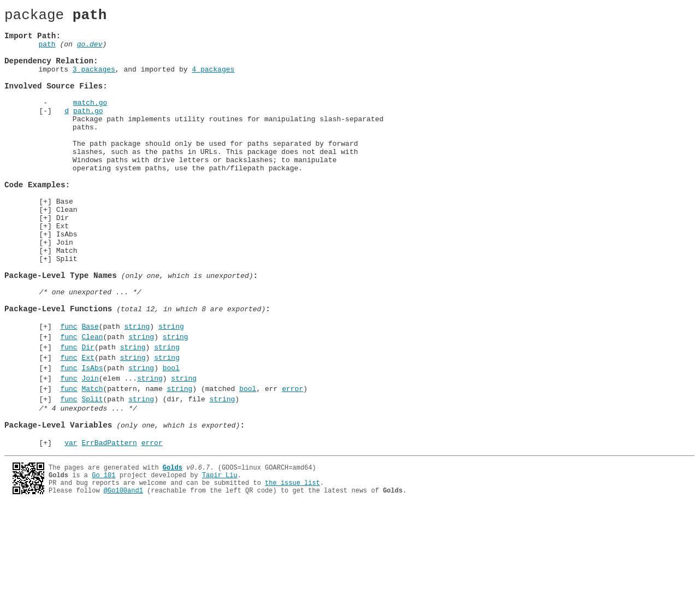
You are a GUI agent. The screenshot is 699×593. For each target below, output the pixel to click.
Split (67, 309)
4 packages (213, 82)
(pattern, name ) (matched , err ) (181, 462)
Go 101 (103, 558)
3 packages (94, 82)
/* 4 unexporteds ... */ (88, 485)
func (68, 390)
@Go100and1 (123, 577)
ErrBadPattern (109, 526)
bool (171, 438)
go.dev (90, 52)
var (70, 526)
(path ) (120, 390)
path (46, 52)
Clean (67, 250)
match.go (90, 122)
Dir (62, 260)
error (292, 462)
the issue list (292, 567)
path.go (88, 132)
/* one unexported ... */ (90, 349)
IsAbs (67, 279)
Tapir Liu (220, 558)
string (137, 390)
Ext (62, 270)
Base (64, 240)
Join (64, 289)
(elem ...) (126, 450)
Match (67, 299)
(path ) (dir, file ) (148, 474)
